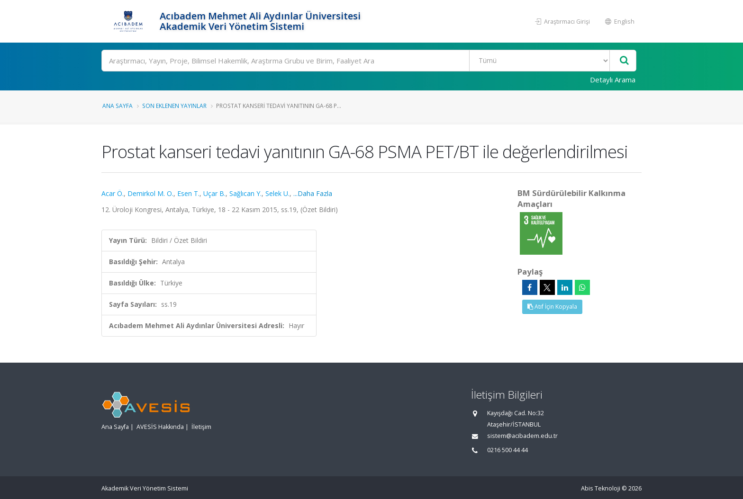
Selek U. (277, 193)
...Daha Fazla (312, 193)
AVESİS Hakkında (160, 427)
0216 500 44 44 (507, 450)
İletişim (201, 427)
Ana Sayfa (117, 105)
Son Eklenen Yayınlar (174, 105)
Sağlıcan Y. (245, 193)
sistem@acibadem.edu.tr (522, 436)
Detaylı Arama (612, 79)
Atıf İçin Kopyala (552, 307)
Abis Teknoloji (600, 488)
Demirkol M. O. (150, 193)
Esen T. (188, 193)
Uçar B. (214, 193)
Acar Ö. (112, 193)
